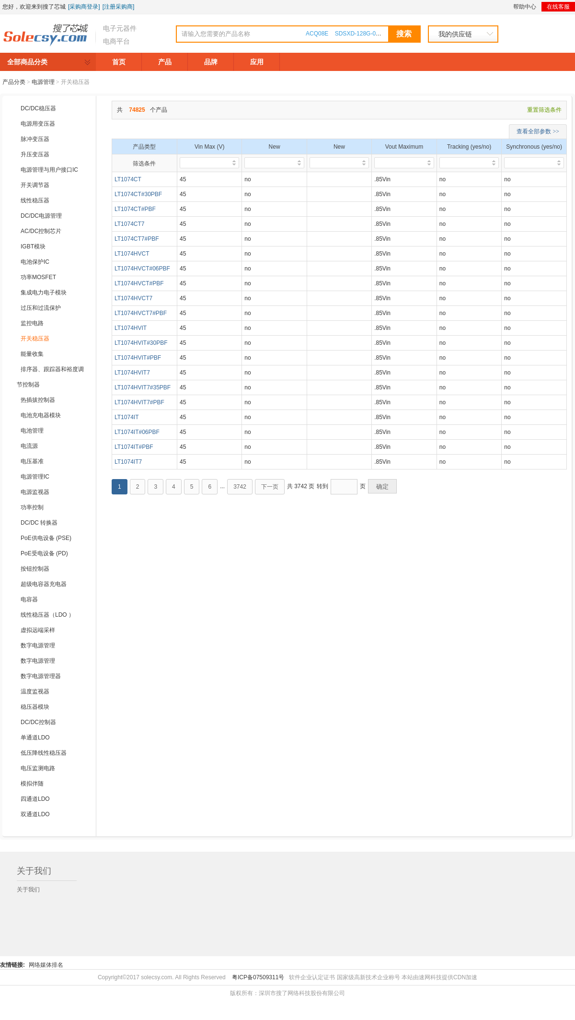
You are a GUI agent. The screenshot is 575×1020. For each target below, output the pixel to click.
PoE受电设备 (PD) (44, 553)
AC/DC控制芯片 (41, 231)
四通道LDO (35, 799)
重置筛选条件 (544, 109)
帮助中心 (524, 6)
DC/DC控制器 (38, 722)
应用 (257, 62)
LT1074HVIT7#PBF (139, 402)
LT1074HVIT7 (132, 372)
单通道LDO (35, 737)
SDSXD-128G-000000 (363, 33)
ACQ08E (317, 33)
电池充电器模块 (41, 415)
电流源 (29, 446)
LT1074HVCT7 (133, 298)
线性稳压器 (35, 200)
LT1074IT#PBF (134, 447)
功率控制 (32, 507)
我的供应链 (455, 34)
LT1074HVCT (132, 253)
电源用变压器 (38, 123)
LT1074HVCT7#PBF (141, 313)
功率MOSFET (38, 277)
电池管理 (32, 430)
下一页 (269, 486)
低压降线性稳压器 (44, 753)
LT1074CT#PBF (135, 209)
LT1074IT (126, 417)
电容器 (29, 599)
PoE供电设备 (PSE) (46, 538)
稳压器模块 (35, 706)
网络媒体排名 (46, 964)
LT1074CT (128, 179)
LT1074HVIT (131, 328)
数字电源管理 (38, 645)
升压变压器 (35, 154)
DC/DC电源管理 (41, 215)
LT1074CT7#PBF (137, 238)
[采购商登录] (84, 6)
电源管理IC (35, 476)
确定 (382, 486)
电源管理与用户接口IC (49, 169)
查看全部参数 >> (538, 131)
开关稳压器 (35, 338)
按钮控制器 (35, 568)
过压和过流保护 (41, 308)
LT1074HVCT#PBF (139, 283)
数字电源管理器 (41, 676)
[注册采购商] (119, 6)
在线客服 (558, 6)
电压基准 (32, 461)
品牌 (211, 62)
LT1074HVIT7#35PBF (143, 387)
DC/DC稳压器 (38, 108)
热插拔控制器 (38, 400)
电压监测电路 (38, 768)
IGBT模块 (33, 246)
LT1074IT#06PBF (137, 432)
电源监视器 (35, 492)
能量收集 (32, 354)
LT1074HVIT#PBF (138, 357)
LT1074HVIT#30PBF (141, 343)
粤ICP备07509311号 (258, 977)
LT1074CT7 (129, 224)
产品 (165, 62)
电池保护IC (35, 261)
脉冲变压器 (35, 139)
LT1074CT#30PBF (138, 194)
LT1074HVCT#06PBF (142, 268)
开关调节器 (35, 185)
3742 (239, 486)
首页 (119, 62)
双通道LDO (35, 814)
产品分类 (13, 82)
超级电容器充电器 (44, 584)
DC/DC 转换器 (39, 522)
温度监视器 (35, 691)
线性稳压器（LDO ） (47, 614)
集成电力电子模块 (44, 292)
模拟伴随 (32, 783)
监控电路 (32, 323)
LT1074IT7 (128, 461)
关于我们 (28, 889)
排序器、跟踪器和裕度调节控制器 (50, 377)
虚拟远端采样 (38, 630)
